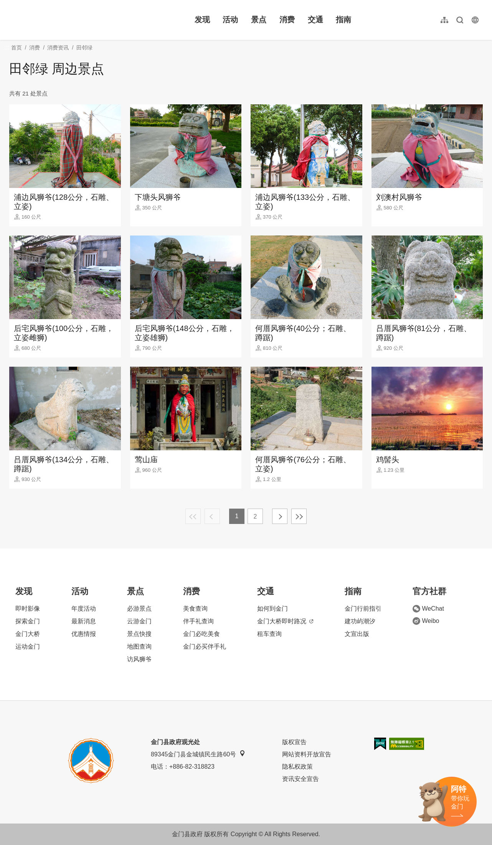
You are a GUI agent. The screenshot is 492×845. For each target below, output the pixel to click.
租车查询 (269, 634)
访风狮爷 (139, 659)
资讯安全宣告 (300, 779)
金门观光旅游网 (59, 20)
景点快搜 (139, 634)
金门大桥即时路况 (285, 621)
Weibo (426, 621)
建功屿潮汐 (360, 621)
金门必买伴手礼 (204, 646)
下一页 (279, 516)
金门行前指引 (363, 608)
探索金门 (27, 621)
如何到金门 (272, 608)
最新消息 (83, 621)
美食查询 (195, 608)
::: (11, 4)
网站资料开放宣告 (306, 754)
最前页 (193, 516)
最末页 (299, 516)
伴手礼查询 (198, 621)
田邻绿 (84, 47)
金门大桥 (27, 634)
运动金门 (27, 646)
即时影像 (27, 608)
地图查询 (139, 646)
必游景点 (139, 608)
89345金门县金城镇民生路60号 (198, 754)
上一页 (212, 516)
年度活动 (83, 608)
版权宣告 (294, 742)
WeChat (428, 609)
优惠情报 (83, 634)
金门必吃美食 (201, 634)
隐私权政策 (297, 766)
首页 (16, 47)
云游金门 (139, 621)
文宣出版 (357, 634)
